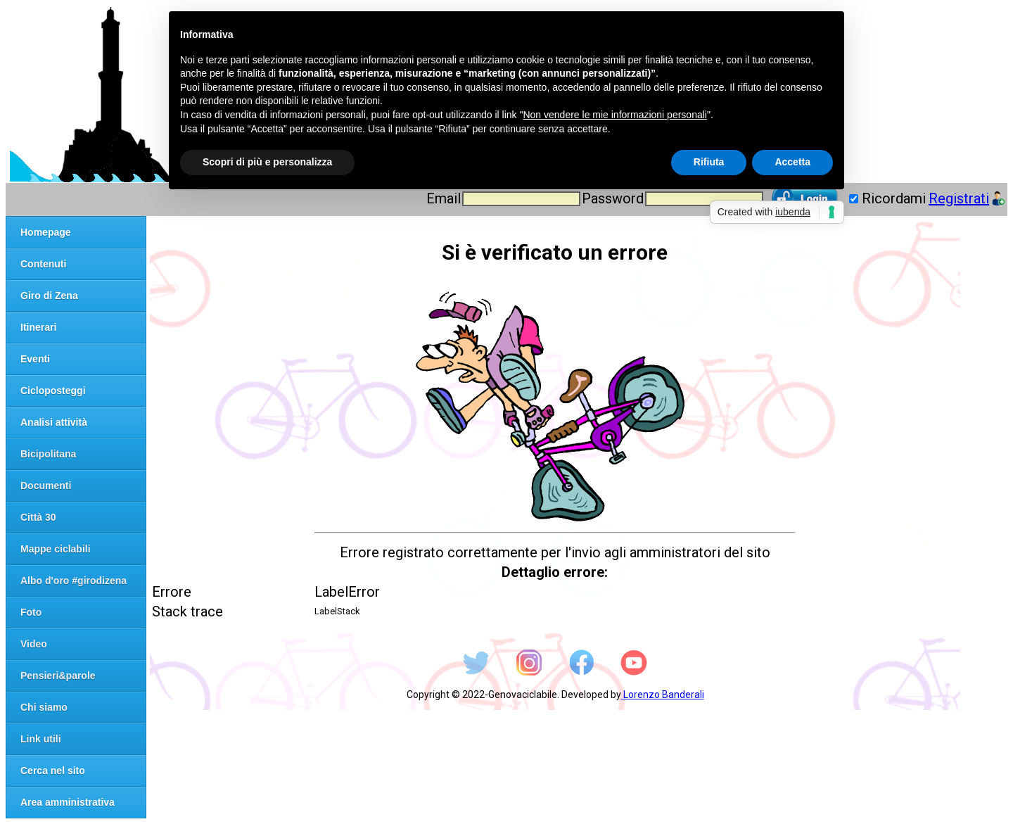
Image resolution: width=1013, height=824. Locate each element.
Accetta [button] (792, 161)
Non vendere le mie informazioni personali (614, 114)
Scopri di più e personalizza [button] (267, 161)
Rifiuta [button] (709, 161)
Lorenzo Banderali (662, 694)
